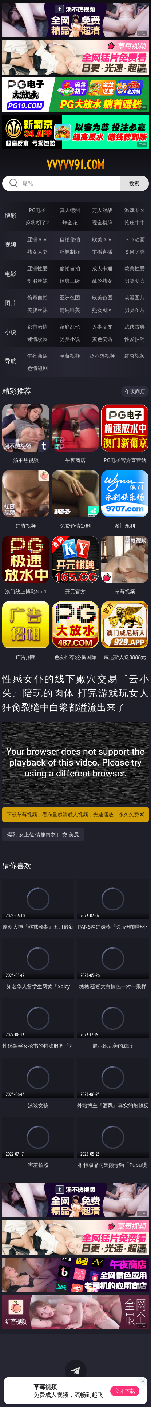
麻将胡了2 (37, 222)
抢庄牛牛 (134, 222)
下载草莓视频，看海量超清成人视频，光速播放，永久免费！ (76, 814)
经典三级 (70, 280)
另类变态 (134, 280)
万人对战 (102, 210)
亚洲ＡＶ (37, 239)
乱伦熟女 (102, 280)
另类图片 (134, 309)
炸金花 (70, 222)
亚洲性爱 (37, 268)
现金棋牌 (102, 222)
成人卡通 (102, 268)
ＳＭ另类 (134, 251)
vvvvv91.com (75, 165)
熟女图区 (102, 309)
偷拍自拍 (70, 268)
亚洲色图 (70, 297)
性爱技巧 (134, 338)
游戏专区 (134, 210)
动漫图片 (134, 297)
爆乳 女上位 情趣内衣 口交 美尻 (43, 834)
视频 (10, 245)
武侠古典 (134, 326)
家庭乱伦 (70, 326)
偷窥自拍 (37, 297)
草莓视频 (70, 355)
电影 (10, 274)
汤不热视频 (102, 355)
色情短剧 (37, 368)
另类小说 (70, 338)
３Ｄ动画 (134, 239)
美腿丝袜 (37, 309)
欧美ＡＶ (102, 239)
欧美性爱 (134, 268)
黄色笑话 (102, 338)
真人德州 (70, 210)
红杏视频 (134, 355)
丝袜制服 (70, 251)
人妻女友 (102, 326)
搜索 (134, 183)
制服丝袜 (37, 280)
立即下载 (125, 1390)
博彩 (10, 215)
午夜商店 (37, 355)
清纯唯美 (70, 309)
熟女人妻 (37, 251)
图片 (10, 303)
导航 (10, 361)
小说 (10, 332)
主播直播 (102, 251)
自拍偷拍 (70, 239)
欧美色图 (102, 297)
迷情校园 (37, 338)
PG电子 (37, 210)
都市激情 (37, 326)
